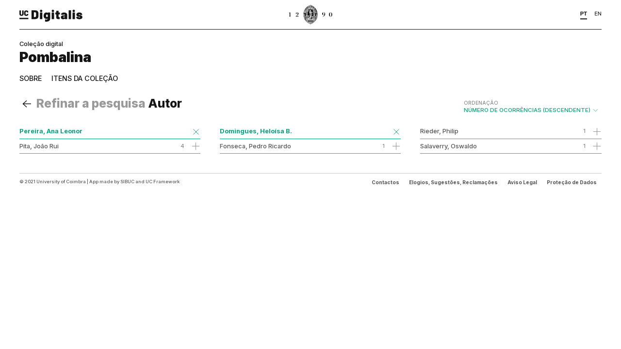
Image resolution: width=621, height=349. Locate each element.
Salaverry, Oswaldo (448, 146)
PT (584, 13)
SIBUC (127, 181)
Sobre (30, 78)
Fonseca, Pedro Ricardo (255, 146)
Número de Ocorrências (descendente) (531, 106)
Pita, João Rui (39, 146)
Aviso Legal (522, 182)
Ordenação (481, 103)
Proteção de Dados (572, 182)
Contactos (385, 182)
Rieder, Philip (439, 131)
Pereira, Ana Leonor (50, 131)
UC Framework (163, 181)
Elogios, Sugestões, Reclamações (453, 182)
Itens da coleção (84, 78)
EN (598, 13)
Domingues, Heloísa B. (256, 131)
